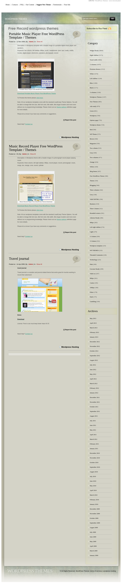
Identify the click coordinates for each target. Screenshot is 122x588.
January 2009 (94, 555)
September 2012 (95, 355)
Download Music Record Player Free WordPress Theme (36, 206)
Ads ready (93, 106)
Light (91, 232)
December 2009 (95, 509)
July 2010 (93, 476)
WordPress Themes (16, 19)
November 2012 (95, 346)
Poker (91, 292)
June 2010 (93, 481)
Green (92, 111)
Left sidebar (93, 78)
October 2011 (94, 407)
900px (92, 222)
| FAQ (21, 5)
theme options (61, 107)
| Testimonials (57, 5)
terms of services (96, 571)
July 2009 (93, 532)
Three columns (94, 190)
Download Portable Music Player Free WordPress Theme (36, 93)
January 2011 (94, 448)
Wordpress (93, 116)
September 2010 (95, 467)
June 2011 (93, 425)
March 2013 (93, 328)
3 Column (93, 241)
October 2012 (94, 351)
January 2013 (94, 337)
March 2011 (93, 439)
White (92, 74)
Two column (94, 148)
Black (91, 88)
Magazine (93, 143)
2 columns (93, 64)
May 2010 (93, 486)
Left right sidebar (95, 227)
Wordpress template (96, 246)
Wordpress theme (95, 125)
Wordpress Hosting (70, 137)
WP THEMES (94, 250)
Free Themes (94, 102)
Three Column (94, 208)
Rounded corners (95, 213)
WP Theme (93, 134)
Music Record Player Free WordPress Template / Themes (36, 148)
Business (92, 204)
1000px (92, 287)
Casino (92, 283)
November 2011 (95, 402)
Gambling (93, 301)
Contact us (29, 124)
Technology (93, 260)
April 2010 (93, 490)
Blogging (93, 185)
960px (92, 278)
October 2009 (94, 518)
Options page (94, 120)
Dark (91, 297)
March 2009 (93, 551)
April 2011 (93, 434)
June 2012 (93, 369)
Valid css (92, 274)
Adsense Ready (94, 218)
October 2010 (94, 462)
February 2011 (94, 444)
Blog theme (93, 171)
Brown (92, 139)
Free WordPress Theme (97, 176)
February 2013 (94, 332)
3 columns (93, 92)
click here (39, 98)
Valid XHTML (94, 199)
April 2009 (93, 546)
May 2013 (93, 318)
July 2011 (93, 421)
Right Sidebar (94, 55)
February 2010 (94, 500)
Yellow (92, 167)
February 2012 (94, 388)
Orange (92, 162)
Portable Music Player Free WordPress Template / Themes (36, 35)
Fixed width (93, 60)
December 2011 (95, 397)
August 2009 (94, 527)
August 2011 (94, 416)
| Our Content (29, 5)
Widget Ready (94, 50)
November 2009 (95, 513)
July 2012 (93, 365)
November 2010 (95, 458)
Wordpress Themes (96, 97)
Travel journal (19, 258)
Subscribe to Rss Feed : (97, 28)
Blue (91, 83)
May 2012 (93, 374)
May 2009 (93, 541)
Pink (91, 264)
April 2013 (93, 323)
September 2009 (95, 523)
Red (91, 129)
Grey (91, 195)
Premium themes (95, 69)
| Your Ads (66, 5)
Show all (39, 42)
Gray (91, 153)
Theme (92, 181)
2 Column (93, 236)
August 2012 (94, 360)
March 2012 (93, 383)
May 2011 (93, 430)
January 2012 (94, 393)
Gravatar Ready (95, 269)
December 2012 (95, 342)
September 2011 (95, 411)
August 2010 (94, 472)
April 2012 (93, 379)
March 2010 (93, 495)
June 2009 (93, 537)
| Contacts (14, 5)
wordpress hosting (109, 571)
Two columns (94, 157)
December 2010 (95, 453)
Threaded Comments (96, 255)
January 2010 (94, 504)
